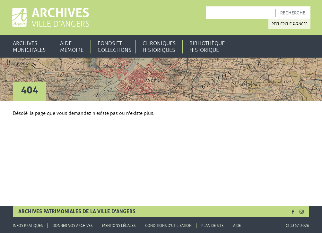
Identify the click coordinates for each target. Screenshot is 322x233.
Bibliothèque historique (207, 46)
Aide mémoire (71, 46)
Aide (237, 225)
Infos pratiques (28, 225)
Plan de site (212, 225)
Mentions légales (118, 225)
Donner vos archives (72, 225)
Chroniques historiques (159, 46)
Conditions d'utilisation (168, 225)
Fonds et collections (114, 46)
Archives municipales (29, 46)
